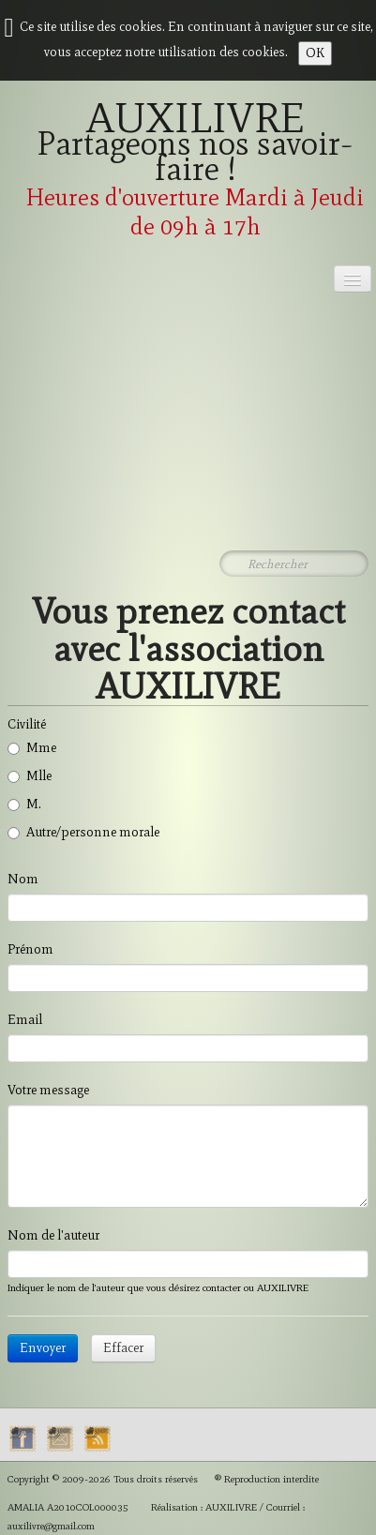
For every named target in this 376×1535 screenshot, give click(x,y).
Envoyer (43, 1348)
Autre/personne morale (83, 832)
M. (24, 804)
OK (315, 53)
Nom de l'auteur (53, 1235)
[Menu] (352, 279)
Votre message (48, 1090)
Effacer (123, 1348)
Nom (23, 879)
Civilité (27, 724)
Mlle (30, 776)
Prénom (30, 949)
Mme (32, 748)
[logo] (188, 175)
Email (25, 1020)
